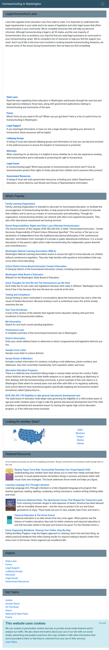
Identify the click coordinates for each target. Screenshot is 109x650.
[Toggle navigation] (103, 4)
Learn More (11, 642)
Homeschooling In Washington (21, 3)
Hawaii (80, 443)
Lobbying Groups (15, 138)
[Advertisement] (55, 71)
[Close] (102, 623)
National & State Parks (17, 614)
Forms (10, 113)
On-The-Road (12, 607)
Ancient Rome (13, 603)
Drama (9, 617)
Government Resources (19, 176)
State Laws (12, 97)
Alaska (80, 440)
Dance (9, 610)
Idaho (80, 429)
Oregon (80, 436)
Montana (80, 433)
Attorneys (12, 151)
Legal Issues (13, 163)
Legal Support (14, 125)
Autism (9, 600)
